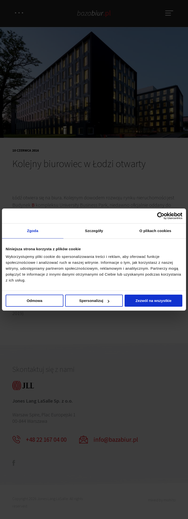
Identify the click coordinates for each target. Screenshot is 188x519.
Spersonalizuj (94, 301)
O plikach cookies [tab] (155, 231)
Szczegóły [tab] (94, 231)
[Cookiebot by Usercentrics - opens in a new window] (160, 216)
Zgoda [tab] (32, 231)
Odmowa (34, 301)
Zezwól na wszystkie (153, 301)
